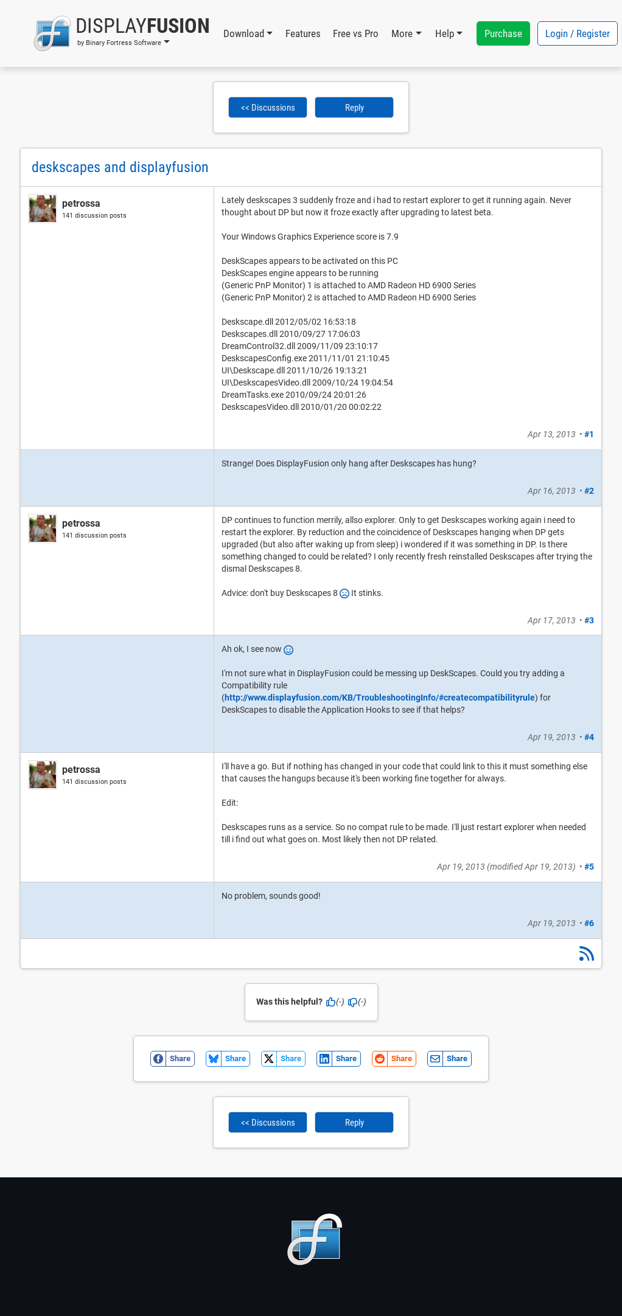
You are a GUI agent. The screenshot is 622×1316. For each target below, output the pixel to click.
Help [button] (444, 33)
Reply (354, 107)
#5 (589, 866)
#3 (589, 620)
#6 (589, 923)
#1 (589, 434)
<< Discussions (268, 107)
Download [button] (243, 33)
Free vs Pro (356, 33)
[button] (121, 33)
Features (303, 33)
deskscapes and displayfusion (120, 167)
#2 (589, 491)
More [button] (402, 33)
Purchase (503, 33)
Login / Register (577, 33)
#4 (589, 737)
